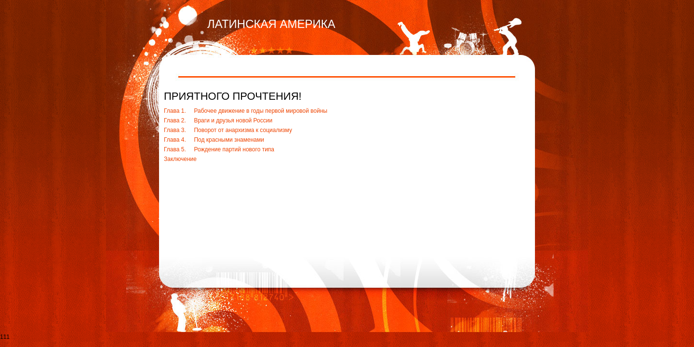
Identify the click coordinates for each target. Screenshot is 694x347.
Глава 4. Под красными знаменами (214, 139)
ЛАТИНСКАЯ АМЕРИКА (271, 23)
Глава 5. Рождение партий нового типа (219, 149)
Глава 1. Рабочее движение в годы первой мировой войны (245, 110)
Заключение (180, 159)
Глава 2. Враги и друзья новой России (218, 120)
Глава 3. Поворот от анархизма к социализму (228, 130)
